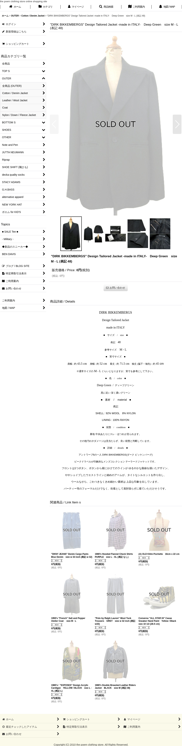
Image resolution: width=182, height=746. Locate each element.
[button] (106, 7)
